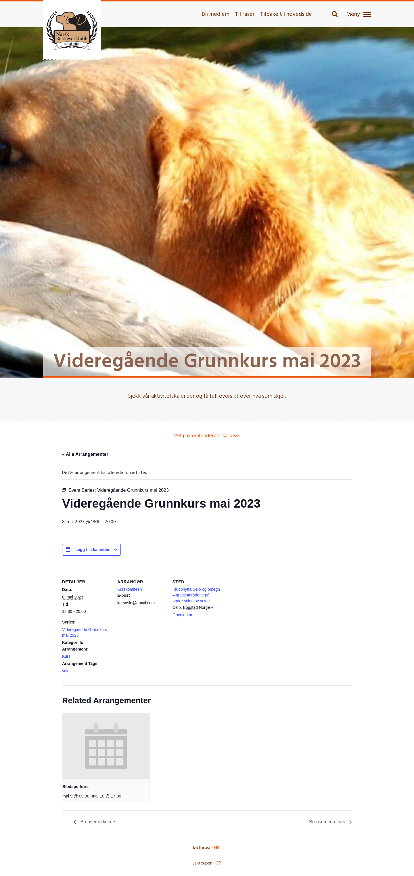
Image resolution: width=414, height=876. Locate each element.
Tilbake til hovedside (286, 14)
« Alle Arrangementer (85, 454)
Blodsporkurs (75, 786)
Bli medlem (215, 14)
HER (218, 848)
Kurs (66, 656)
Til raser (245, 14)
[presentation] (106, 746)
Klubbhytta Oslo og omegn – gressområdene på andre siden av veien (196, 595)
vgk (65, 671)
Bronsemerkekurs (97, 821)
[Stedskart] (258, 604)
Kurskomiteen (129, 589)
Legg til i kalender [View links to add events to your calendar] (92, 549)
